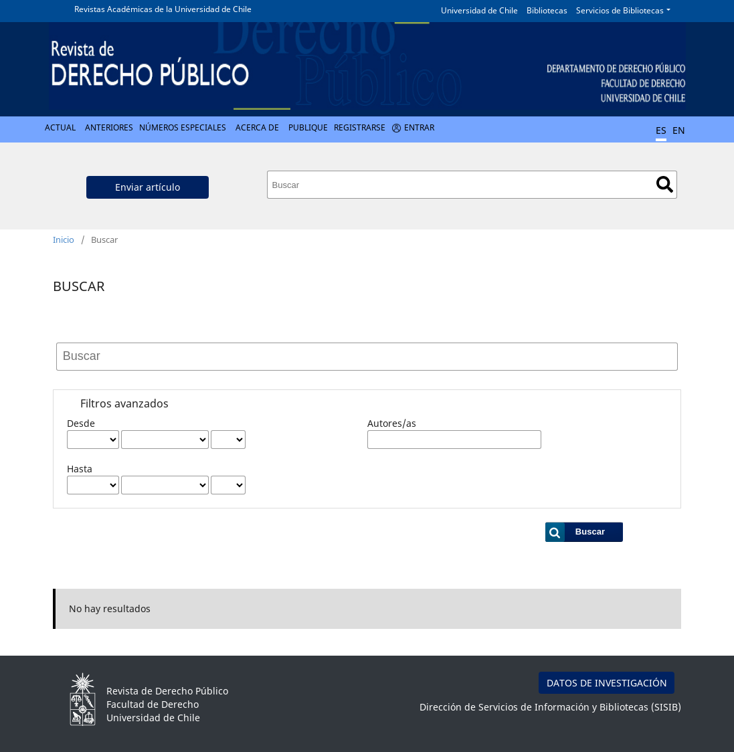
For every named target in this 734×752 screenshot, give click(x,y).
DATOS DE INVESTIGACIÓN (607, 682)
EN (678, 130)
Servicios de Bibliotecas (620, 10)
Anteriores (109, 127)
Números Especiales (182, 127)
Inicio (63, 239)
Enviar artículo (147, 187)
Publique (308, 127)
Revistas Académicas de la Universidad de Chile (163, 9)
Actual (60, 127)
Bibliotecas (547, 10)
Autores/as (391, 423)
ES (661, 130)
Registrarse (359, 127)
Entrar (419, 127)
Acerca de (257, 127)
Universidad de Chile (479, 10)
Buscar (664, 184)
